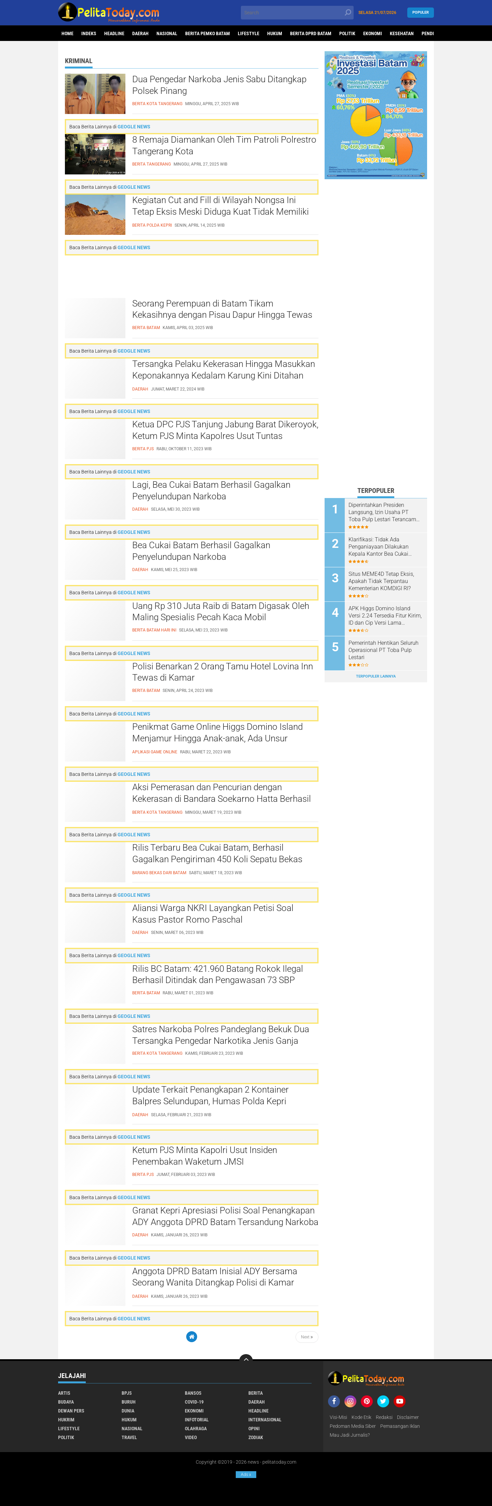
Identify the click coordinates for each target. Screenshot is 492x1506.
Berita (255, 1393)
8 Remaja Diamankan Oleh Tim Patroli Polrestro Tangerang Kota (224, 145)
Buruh (129, 1402)
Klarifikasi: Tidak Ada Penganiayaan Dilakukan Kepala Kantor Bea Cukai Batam (378, 546)
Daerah (140, 33)
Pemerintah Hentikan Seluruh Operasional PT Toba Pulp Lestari (383, 650)
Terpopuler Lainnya (376, 676)
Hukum (274, 33)
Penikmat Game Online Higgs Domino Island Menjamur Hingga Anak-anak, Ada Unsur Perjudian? (217, 738)
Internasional (265, 1419)
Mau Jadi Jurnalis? (350, 1435)
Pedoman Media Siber (353, 1426)
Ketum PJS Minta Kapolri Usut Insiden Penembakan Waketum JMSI (204, 1156)
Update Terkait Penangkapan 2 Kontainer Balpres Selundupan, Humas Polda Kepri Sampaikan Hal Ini (210, 1101)
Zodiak (255, 1437)
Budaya (66, 1402)
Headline (114, 33)
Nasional (166, 33)
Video (191, 1437)
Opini (254, 1428)
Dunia (128, 1410)
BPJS (127, 1393)
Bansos (193, 1393)
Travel (129, 1437)
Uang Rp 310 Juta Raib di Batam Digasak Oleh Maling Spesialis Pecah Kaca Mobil (220, 612)
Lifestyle (248, 33)
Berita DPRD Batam (310, 33)
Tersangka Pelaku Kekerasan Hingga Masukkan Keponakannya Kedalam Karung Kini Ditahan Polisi (223, 375)
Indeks (88, 33)
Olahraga (196, 1428)
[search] (297, 12)
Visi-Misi (338, 1417)
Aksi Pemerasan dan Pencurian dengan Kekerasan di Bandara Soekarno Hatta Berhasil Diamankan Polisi (221, 798)
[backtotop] (246, 1361)
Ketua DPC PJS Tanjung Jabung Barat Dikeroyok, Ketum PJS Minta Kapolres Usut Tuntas (225, 430)
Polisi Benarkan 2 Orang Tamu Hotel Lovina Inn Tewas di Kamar (222, 672)
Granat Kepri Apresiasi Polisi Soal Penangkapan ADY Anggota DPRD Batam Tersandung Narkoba (225, 1216)
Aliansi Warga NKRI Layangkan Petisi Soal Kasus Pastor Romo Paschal (212, 914)
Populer (420, 12)
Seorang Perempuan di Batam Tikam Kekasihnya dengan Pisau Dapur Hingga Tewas (222, 309)
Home (67, 33)
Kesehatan (402, 33)
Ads (246, 1474)
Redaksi (384, 1417)
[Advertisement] (191, 276)
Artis (64, 1393)
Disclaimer (408, 1417)
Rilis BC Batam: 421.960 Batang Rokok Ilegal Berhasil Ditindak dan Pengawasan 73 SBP (217, 974)
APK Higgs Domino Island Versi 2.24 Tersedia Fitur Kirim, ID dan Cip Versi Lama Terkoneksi (385, 615)
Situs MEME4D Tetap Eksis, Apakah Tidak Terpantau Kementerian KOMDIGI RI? (381, 581)
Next (307, 1337)
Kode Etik (361, 1417)
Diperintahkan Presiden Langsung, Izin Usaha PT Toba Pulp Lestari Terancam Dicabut (382, 512)
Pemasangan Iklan (400, 1426)
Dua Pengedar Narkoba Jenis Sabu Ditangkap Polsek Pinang (219, 85)
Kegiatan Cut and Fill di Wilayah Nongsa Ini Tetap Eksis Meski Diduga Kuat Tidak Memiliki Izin (220, 211)
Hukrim (66, 1419)
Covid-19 (194, 1402)
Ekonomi (372, 33)
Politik (347, 33)
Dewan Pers (71, 1410)
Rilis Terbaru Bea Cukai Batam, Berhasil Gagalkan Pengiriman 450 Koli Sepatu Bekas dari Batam (217, 859)
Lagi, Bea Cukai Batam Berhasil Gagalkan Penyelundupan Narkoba (211, 490)
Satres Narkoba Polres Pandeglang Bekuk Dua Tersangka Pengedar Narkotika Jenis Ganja (220, 1035)
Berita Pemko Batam (207, 33)
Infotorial (197, 1419)
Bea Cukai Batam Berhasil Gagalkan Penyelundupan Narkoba (201, 551)
